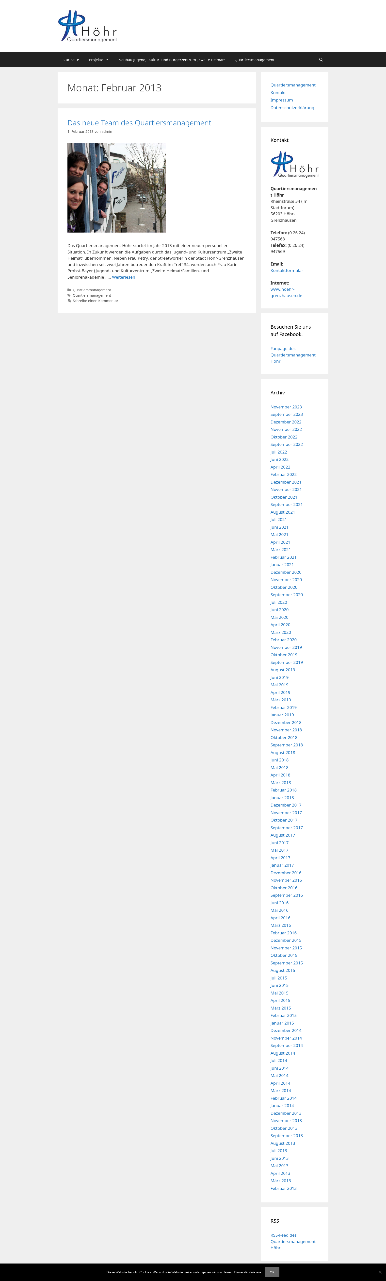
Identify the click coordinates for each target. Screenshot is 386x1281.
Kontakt (278, 92)
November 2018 (286, 730)
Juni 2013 (280, 1158)
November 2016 (286, 880)
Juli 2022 (279, 452)
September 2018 (287, 745)
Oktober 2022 (284, 437)
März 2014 (281, 1090)
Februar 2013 (284, 1188)
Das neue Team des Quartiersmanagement (139, 123)
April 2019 (280, 692)
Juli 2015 (279, 978)
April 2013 (280, 1173)
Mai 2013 (280, 1165)
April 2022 (280, 467)
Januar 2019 (282, 715)
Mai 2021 (280, 534)
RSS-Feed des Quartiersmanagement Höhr (293, 1241)
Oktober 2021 (284, 497)
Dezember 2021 (286, 482)
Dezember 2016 (286, 873)
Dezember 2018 (286, 722)
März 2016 (281, 925)
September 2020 (287, 594)
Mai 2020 (280, 617)
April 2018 (280, 775)
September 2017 (287, 827)
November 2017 (286, 812)
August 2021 (283, 512)
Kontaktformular (287, 270)
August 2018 (283, 752)
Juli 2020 (279, 602)
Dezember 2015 (286, 940)
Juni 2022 (280, 459)
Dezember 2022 (286, 422)
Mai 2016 (280, 910)
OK (272, 1272)
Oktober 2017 (284, 820)
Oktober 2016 (284, 888)
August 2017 (283, 835)
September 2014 (287, 1045)
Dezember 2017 (286, 805)
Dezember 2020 (286, 572)
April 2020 (280, 624)
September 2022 (287, 444)
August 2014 (283, 1053)
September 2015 (287, 963)
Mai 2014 (280, 1075)
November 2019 (286, 647)
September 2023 (287, 414)
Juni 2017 (280, 842)
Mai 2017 (280, 850)
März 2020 (281, 632)
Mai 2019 (280, 685)
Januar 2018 (282, 797)
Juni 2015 (280, 985)
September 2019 (287, 662)
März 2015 (281, 1008)
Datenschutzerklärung (292, 107)
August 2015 (283, 970)
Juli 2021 (279, 519)
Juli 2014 (279, 1060)
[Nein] (379, 1272)
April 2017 (280, 857)
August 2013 (283, 1143)
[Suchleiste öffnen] (321, 59)
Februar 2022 (284, 474)
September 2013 (287, 1135)
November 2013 (286, 1120)
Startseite (71, 59)
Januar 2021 (282, 564)
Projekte (101, 59)
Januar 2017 (282, 865)
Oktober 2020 (284, 587)
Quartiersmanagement (254, 59)
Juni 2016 (280, 903)
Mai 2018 (280, 767)
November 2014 (286, 1038)
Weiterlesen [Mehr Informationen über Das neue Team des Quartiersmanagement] (123, 277)
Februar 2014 (284, 1098)
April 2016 (280, 918)
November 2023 (286, 407)
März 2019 (281, 700)
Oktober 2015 (284, 955)
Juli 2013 (279, 1150)
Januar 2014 (282, 1105)
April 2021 (280, 542)
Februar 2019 (284, 707)
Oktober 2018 (284, 737)
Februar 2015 (284, 1015)
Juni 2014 (280, 1068)
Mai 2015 (280, 993)
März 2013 (281, 1180)
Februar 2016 (284, 933)
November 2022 (286, 429)
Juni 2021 (280, 527)
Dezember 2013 (286, 1113)
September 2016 (287, 895)
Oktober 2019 (284, 654)
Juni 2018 (280, 760)
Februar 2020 (284, 639)
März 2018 (281, 782)
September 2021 (287, 504)
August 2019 (283, 670)
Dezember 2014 (286, 1030)
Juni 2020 (280, 609)
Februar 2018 (284, 790)
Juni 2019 (280, 677)
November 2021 (286, 489)
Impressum (282, 100)
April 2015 (280, 1000)
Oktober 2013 (284, 1128)
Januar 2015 (282, 1023)
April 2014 (280, 1083)
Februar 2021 (284, 557)
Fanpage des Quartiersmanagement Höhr (293, 355)
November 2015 (286, 948)
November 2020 (286, 579)
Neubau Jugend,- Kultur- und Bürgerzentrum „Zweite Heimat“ (171, 59)
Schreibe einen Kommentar (95, 300)
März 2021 (281, 549)
